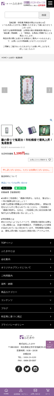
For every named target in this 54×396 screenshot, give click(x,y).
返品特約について (9, 176)
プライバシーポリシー (12, 324)
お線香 (11, 58)
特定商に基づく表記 (11, 316)
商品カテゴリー (9, 292)
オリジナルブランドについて (16, 267)
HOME (4, 58)
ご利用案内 (7, 275)
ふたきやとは (8, 251)
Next (49, 90)
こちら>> (31, 49)
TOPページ (7, 243)
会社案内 (5, 259)
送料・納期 (7, 284)
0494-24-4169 (30, 357)
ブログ (4, 308)
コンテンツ (7, 300)
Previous (4, 90)
